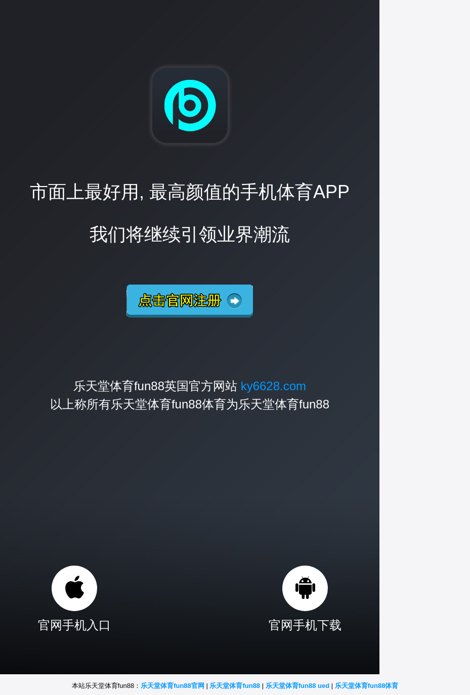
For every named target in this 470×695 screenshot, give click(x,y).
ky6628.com (273, 386)
